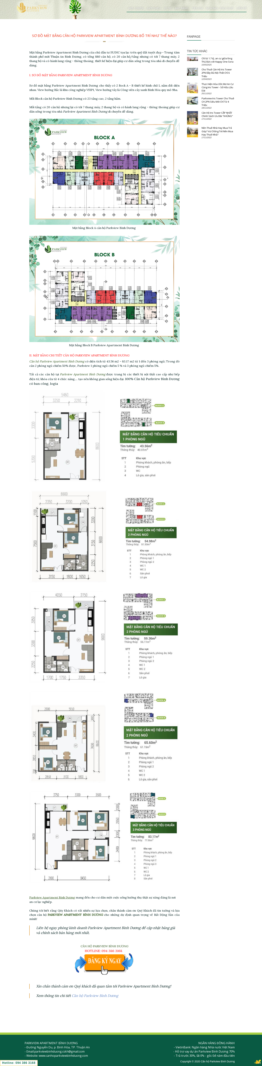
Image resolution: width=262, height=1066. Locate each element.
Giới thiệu (153, 8)
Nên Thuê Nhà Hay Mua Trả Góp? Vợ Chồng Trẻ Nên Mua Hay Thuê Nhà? (217, 131)
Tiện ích (197, 8)
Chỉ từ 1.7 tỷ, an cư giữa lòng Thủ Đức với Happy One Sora (217, 60)
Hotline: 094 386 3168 (18, 1062)
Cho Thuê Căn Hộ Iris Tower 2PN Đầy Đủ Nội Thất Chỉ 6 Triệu (217, 73)
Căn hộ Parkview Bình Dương (95, 995)
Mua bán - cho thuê (219, 8)
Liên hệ (242, 8)
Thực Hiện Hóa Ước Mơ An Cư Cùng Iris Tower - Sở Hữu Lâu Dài (218, 87)
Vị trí (168, 8)
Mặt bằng (181, 8)
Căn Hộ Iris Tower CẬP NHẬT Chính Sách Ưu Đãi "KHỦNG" (217, 114)
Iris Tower (136, 8)
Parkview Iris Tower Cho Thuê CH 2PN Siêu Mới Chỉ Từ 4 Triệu (218, 102)
